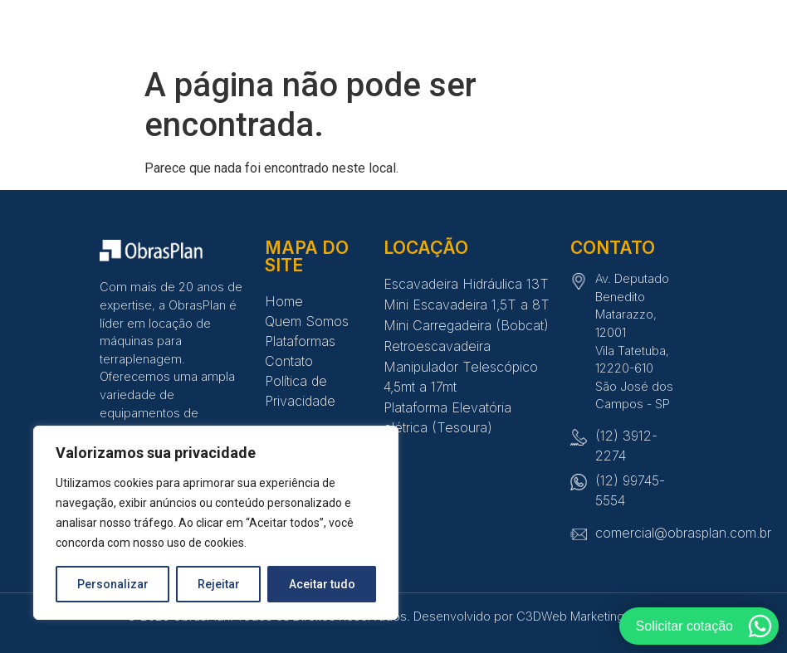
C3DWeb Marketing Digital (588, 616)
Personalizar (113, 584)
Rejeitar (219, 584)
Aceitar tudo (322, 584)
